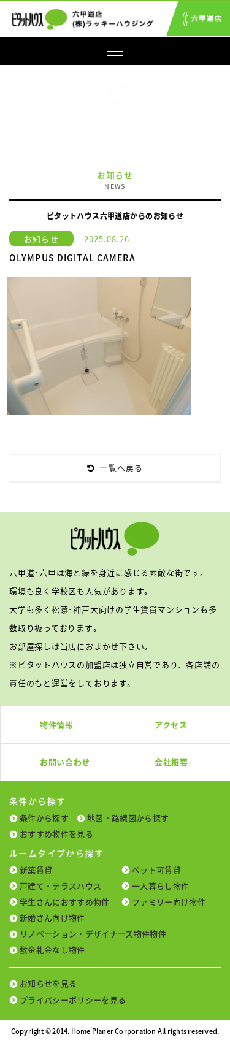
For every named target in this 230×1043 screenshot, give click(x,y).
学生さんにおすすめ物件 (65, 901)
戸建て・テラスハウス (60, 886)
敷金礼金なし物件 (52, 949)
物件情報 (57, 724)
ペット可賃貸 (156, 870)
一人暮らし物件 (160, 886)
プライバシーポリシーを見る (73, 1000)
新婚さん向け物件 (52, 917)
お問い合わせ (65, 762)
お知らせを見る (48, 983)
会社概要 (171, 762)
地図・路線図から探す (128, 817)
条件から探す (44, 817)
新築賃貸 (36, 870)
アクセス (171, 724)
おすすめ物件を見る (56, 833)
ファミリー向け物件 (168, 901)
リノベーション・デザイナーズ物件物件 (93, 933)
